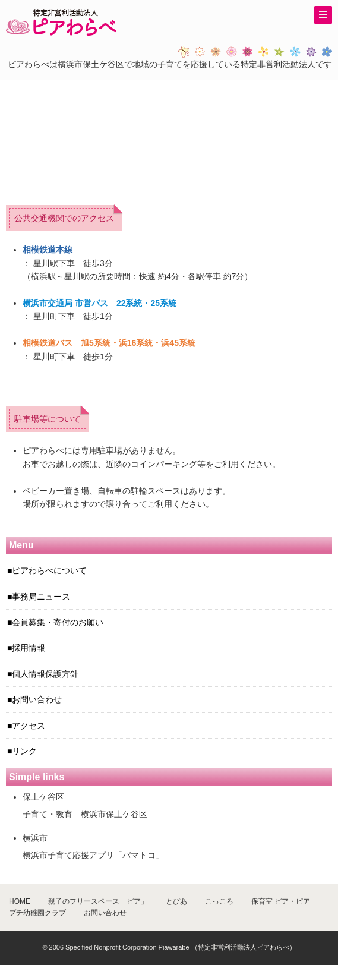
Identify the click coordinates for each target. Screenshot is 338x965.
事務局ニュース (41, 596)
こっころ (219, 901)
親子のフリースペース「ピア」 (98, 901)
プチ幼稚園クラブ (37, 913)
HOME (19, 901)
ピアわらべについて (49, 570)
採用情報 (28, 647)
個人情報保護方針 (45, 674)
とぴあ (176, 901)
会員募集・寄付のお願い (57, 622)
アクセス (28, 725)
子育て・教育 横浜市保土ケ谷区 (85, 814)
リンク (24, 751)
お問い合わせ (37, 699)
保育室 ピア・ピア (280, 901)
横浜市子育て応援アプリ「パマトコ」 (93, 855)
